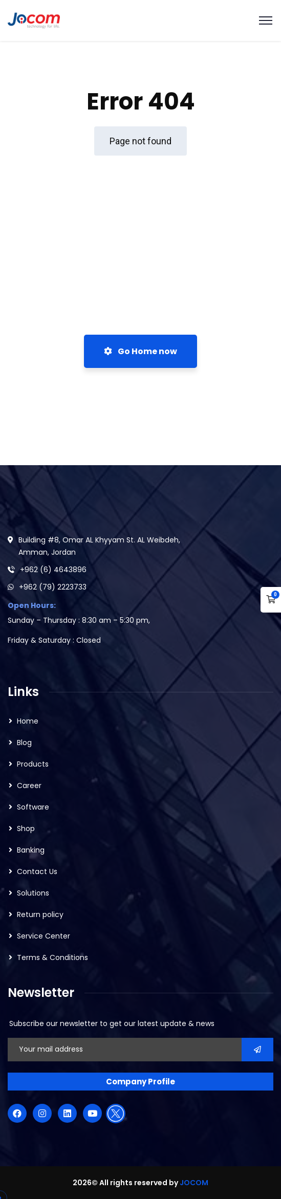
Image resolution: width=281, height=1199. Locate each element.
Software (33, 807)
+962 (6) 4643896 (53, 569)
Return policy (40, 914)
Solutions (33, 893)
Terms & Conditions (52, 957)
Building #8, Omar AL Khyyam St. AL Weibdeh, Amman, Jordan (99, 546)
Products (33, 764)
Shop (26, 828)
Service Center (43, 936)
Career (29, 785)
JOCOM (194, 1183)
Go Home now (140, 351)
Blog (24, 742)
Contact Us (37, 871)
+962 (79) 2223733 (53, 587)
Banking (31, 850)
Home (27, 721)
